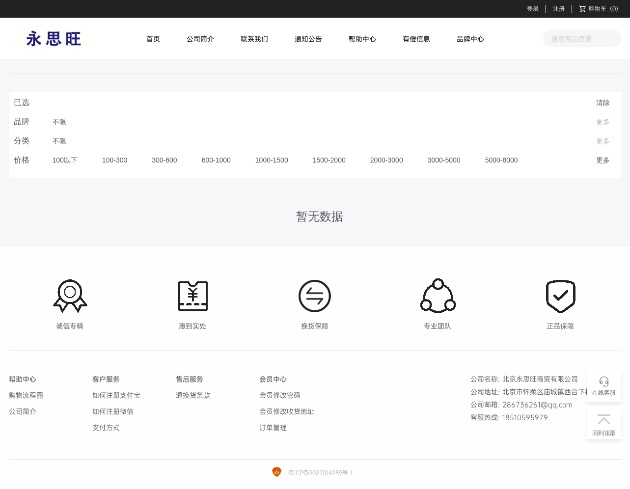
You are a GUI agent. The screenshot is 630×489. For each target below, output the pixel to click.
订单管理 (273, 427)
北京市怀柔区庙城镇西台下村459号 (557, 391)
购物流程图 (26, 395)
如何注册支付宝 (116, 395)
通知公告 (308, 38)
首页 (153, 38)
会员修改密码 (280, 395)
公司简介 (200, 38)
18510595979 (525, 417)
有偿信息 (416, 38)
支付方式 (106, 427)
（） (600, 9)
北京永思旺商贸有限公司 (540, 378)
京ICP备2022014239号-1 (319, 472)
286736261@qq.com (537, 404)
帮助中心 (362, 38)
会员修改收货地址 (286, 411)
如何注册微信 (113, 411)
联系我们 (254, 38)
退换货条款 (193, 395)
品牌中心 (470, 38)
